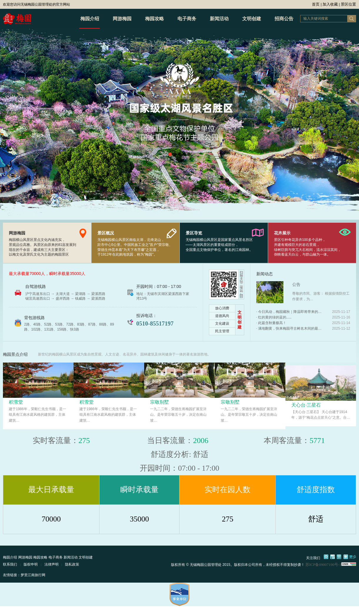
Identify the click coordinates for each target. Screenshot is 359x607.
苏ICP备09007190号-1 (323, 564)
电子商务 (186, 18)
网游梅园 (122, 18)
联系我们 (10, 564)
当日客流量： (170, 440)
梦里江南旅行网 (33, 575)
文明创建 (251, 18)
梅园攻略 (154, 18)
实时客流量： (56, 440)
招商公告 (284, 18)
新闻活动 (219, 18)
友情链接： (12, 575)
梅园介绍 (89, 18)
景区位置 (348, 4)
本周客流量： (287, 440)
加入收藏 (330, 4)
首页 (316, 4)
